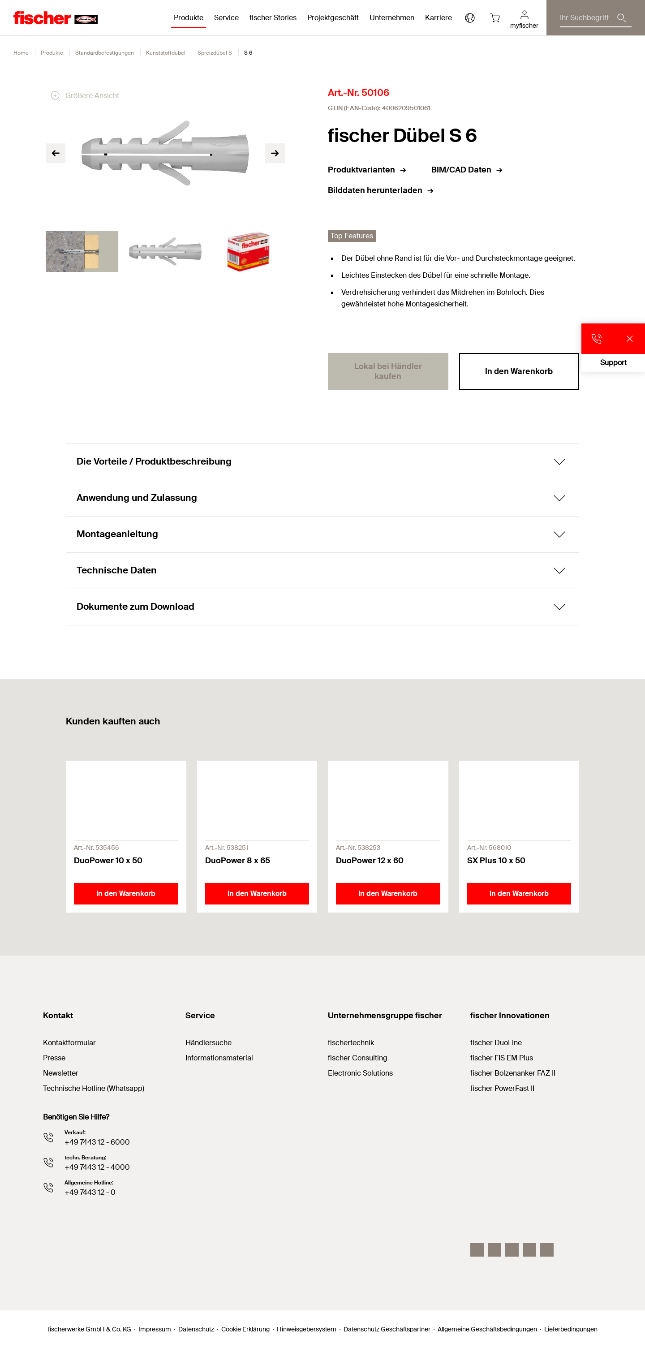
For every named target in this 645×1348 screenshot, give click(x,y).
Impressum (154, 1329)
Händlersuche (208, 1042)
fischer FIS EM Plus (501, 1058)
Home (21, 52)
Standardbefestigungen (104, 52)
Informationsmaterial (219, 1058)
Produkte (52, 52)
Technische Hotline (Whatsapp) (93, 1088)
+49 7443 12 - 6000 (97, 1142)
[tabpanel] (82, 251)
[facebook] (529, 1250)
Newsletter (60, 1073)
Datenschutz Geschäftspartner (387, 1329)
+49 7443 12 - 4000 (97, 1167)
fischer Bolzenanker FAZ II (512, 1073)
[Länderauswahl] (470, 18)
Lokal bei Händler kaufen (388, 371)
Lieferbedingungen (571, 1329)
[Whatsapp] (547, 1250)
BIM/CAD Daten (467, 170)
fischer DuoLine (496, 1042)
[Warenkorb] (495, 18)
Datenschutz (196, 1329)
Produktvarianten (367, 170)
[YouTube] (512, 1250)
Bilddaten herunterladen (381, 190)
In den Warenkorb (519, 371)
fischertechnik (351, 1042)
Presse (54, 1058)
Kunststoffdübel (165, 52)
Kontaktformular (69, 1042)
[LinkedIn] (494, 1250)
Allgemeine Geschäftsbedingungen (487, 1329)
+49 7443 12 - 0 (90, 1192)
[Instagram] (477, 1250)
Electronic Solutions (360, 1073)
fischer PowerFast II (502, 1088)
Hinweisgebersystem (306, 1329)
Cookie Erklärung (245, 1329)
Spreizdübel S (215, 52)
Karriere (438, 17)
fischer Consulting (357, 1058)
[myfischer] (524, 18)
